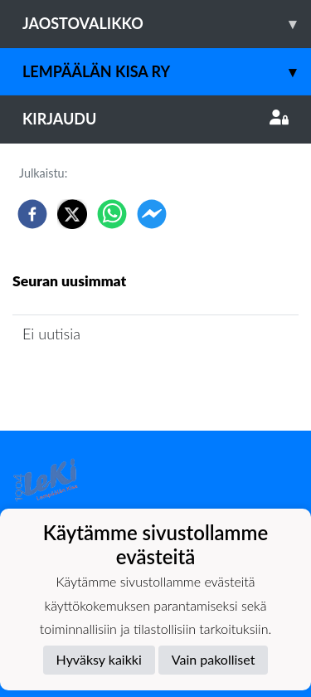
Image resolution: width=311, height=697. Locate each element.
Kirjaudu (155, 119)
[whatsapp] (112, 214)
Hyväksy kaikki (99, 659)
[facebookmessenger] (152, 214)
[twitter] (72, 214)
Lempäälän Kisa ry (166, 71)
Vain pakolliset (213, 659)
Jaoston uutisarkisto (88, 381)
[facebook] (32, 214)
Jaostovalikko (166, 23)
